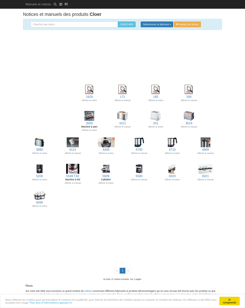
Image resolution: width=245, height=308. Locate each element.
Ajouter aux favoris (187, 24)
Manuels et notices (38, 4)
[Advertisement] (110, 1)
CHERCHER (126, 24)
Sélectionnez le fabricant (157, 24)
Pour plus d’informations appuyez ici (51, 302)
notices (88, 291)
